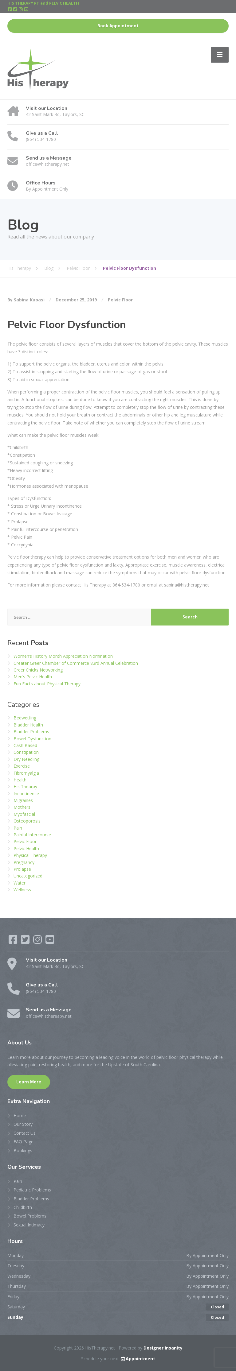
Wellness (22, 890)
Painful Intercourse (32, 835)
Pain (18, 828)
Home (20, 1115)
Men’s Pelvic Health (33, 677)
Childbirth (23, 1207)
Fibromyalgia (26, 773)
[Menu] (220, 54)
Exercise (22, 766)
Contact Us (25, 1133)
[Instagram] (21, 9)
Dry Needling (26, 759)
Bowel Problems (30, 1216)
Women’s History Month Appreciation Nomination (63, 656)
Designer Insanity (163, 1348)
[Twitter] (15, 9)
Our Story (23, 1124)
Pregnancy (24, 862)
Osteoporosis (27, 821)
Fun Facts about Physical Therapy (47, 684)
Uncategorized (28, 876)
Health (20, 780)
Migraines (23, 800)
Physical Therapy (30, 855)
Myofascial (24, 814)
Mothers (22, 807)
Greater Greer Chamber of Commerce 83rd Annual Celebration (76, 663)
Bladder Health (28, 725)
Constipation (26, 752)
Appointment (137, 1358)
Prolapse (22, 869)
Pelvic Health (26, 848)
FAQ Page (23, 1141)
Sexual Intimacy (29, 1225)
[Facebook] (10, 9)
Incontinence (26, 793)
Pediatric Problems (32, 1190)
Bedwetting (25, 718)
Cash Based (25, 745)
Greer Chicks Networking (38, 670)
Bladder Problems (31, 731)
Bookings (23, 1150)
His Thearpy (25, 786)
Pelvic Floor (120, 300)
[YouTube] (26, 9)
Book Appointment (118, 26)
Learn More (28, 1082)
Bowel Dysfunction (32, 739)
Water (20, 883)
